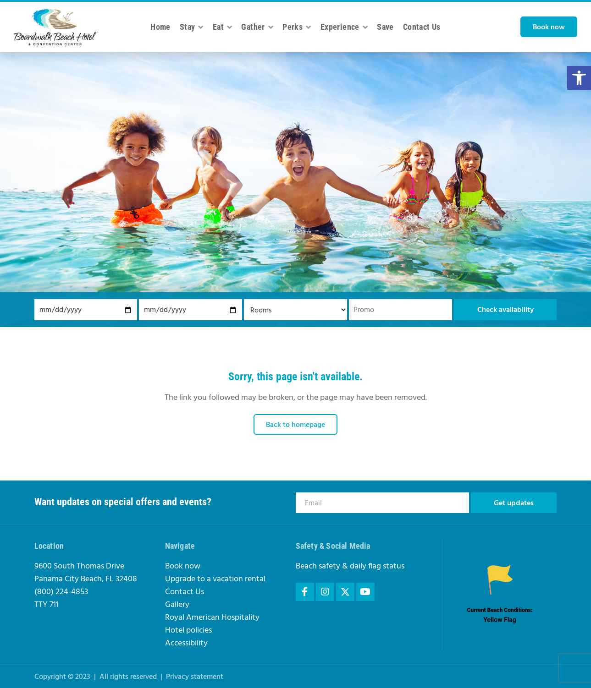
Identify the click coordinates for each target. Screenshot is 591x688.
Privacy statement (194, 677)
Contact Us (422, 27)
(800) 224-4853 (61, 592)
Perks (296, 27)
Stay (192, 27)
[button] (579, 78)
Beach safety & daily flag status (350, 566)
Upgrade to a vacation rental (215, 579)
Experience (344, 27)
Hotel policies (188, 630)
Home (160, 27)
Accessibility (186, 643)
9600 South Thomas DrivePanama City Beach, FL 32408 (85, 573)
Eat (222, 27)
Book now (182, 566)
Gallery (177, 605)
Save (385, 27)
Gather (257, 27)
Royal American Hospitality (212, 617)
